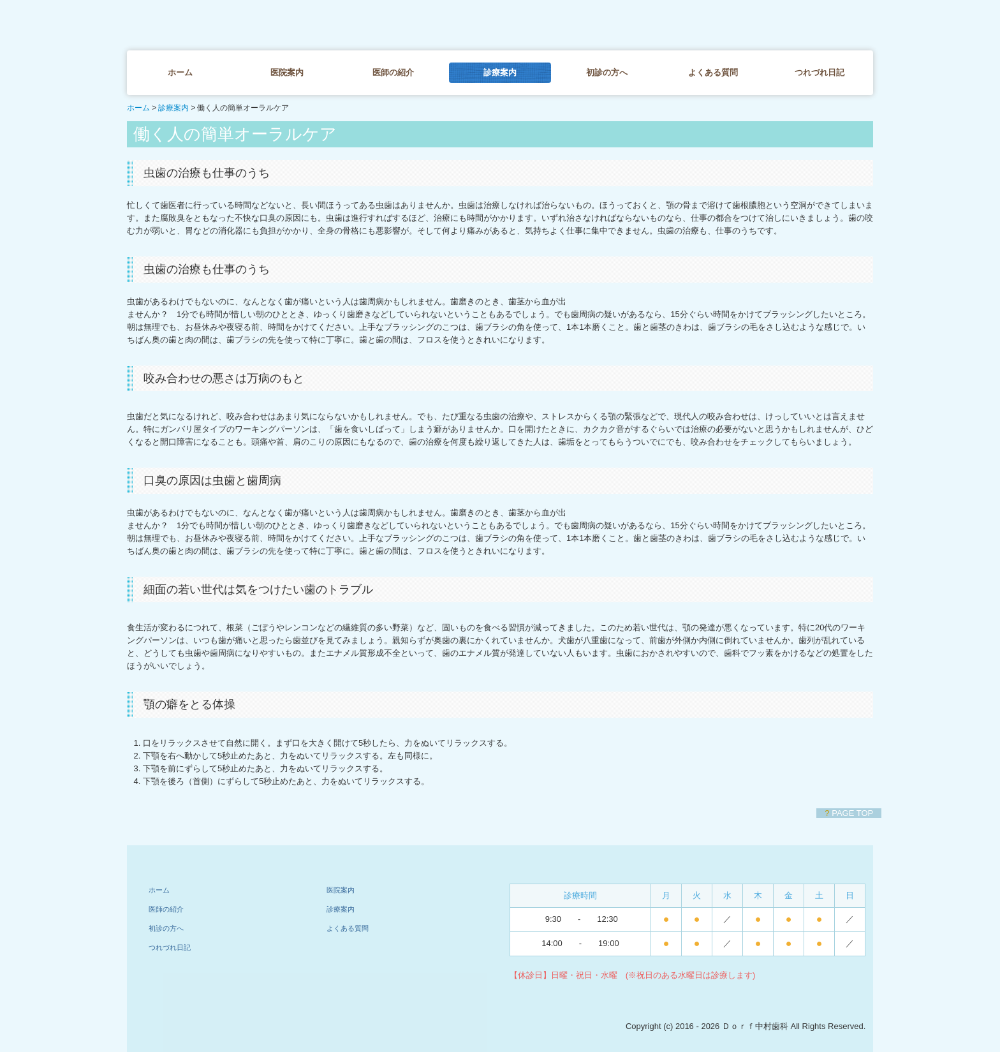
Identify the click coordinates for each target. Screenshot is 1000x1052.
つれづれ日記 (819, 72)
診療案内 (500, 72)
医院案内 (287, 72)
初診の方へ (607, 72)
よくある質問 (713, 72)
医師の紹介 (393, 72)
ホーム (180, 72)
